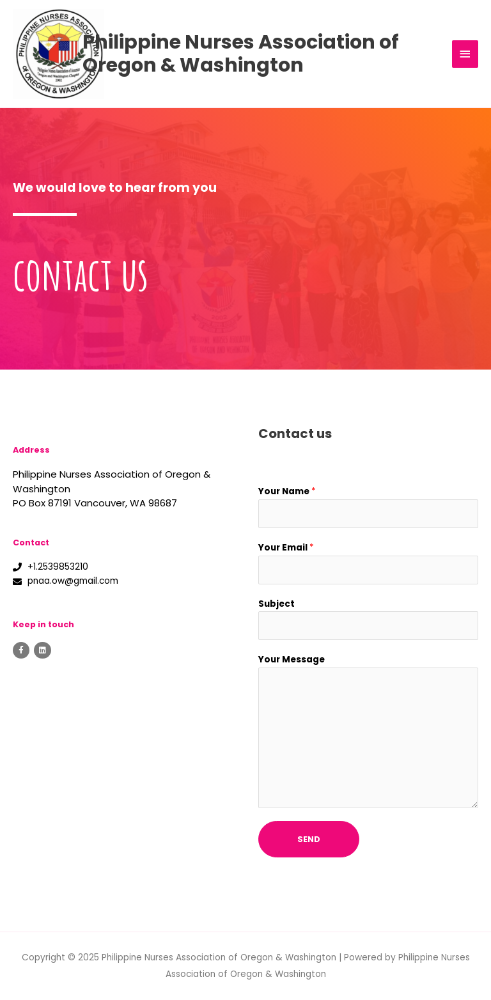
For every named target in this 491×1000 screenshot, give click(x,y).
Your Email (286, 548)
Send (308, 839)
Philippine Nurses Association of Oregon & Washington (271, 53)
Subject (276, 604)
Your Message (291, 659)
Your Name (287, 492)
